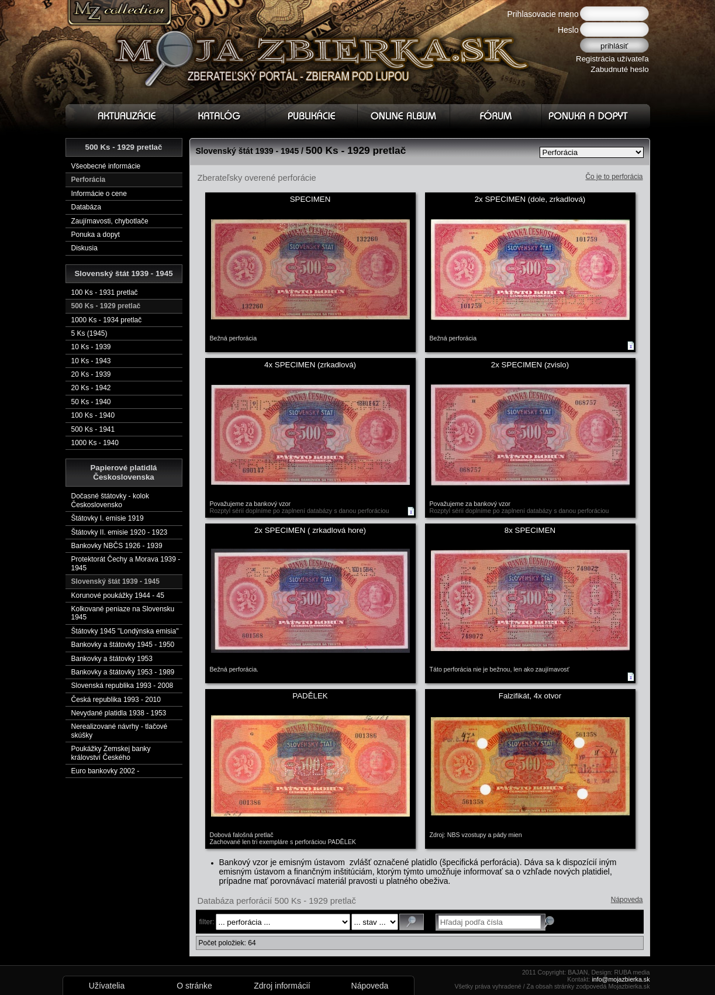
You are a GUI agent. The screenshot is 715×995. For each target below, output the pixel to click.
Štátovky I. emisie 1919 (107, 518)
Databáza (86, 207)
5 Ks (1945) (89, 333)
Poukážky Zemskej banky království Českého (111, 753)
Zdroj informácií (282, 985)
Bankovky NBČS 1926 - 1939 (117, 546)
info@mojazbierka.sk (621, 979)
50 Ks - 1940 (91, 402)
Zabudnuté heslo (619, 69)
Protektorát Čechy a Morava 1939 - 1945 (126, 563)
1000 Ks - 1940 (95, 443)
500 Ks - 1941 (93, 429)
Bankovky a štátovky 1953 (112, 659)
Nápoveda (627, 900)
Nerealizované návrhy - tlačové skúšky (119, 730)
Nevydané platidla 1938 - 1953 (119, 713)
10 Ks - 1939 (91, 347)
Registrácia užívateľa (612, 58)
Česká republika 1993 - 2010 (116, 700)
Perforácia (88, 179)
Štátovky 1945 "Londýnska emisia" (125, 631)
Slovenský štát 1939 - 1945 (115, 581)
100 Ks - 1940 (93, 415)
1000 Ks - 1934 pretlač (106, 320)
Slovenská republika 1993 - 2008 (122, 685)
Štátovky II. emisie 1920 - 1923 (119, 532)
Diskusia (84, 248)
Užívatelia (107, 985)
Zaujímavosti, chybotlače (109, 221)
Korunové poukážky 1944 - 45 (117, 595)
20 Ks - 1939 (91, 374)
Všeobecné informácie (106, 166)
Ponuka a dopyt (95, 234)
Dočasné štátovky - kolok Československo (110, 500)
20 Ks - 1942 (91, 388)
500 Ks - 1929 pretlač (106, 306)
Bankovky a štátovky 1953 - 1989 (123, 672)
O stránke (194, 985)
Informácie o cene (99, 194)
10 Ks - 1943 (91, 361)
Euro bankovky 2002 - (105, 771)
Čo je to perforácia (614, 177)
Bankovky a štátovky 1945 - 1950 (123, 645)
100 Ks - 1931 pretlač (104, 292)
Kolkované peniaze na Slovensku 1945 (123, 613)
